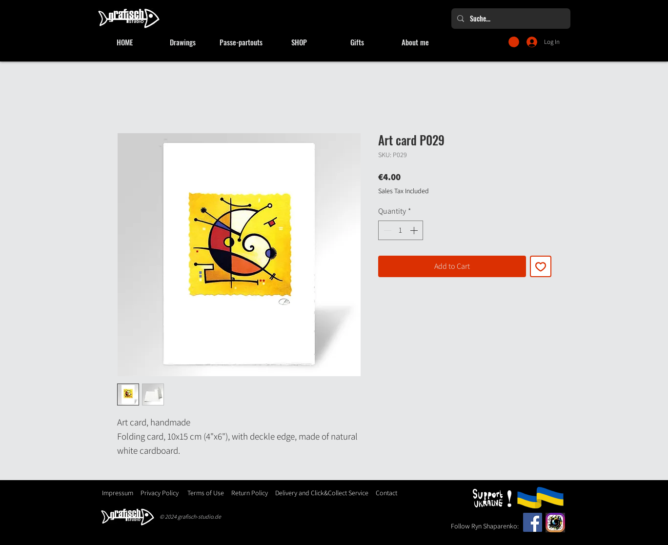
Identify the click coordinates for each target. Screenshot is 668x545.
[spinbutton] (400, 230)
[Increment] (415, 230)
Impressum (117, 492)
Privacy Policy (160, 492)
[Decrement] (386, 230)
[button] (513, 42)
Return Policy (249, 492)
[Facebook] (532, 522)
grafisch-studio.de (199, 516)
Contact (386, 492)
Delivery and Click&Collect (311, 492)
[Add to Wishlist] (540, 266)
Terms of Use (205, 492)
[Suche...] (510, 18)
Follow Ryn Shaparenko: (485, 526)
